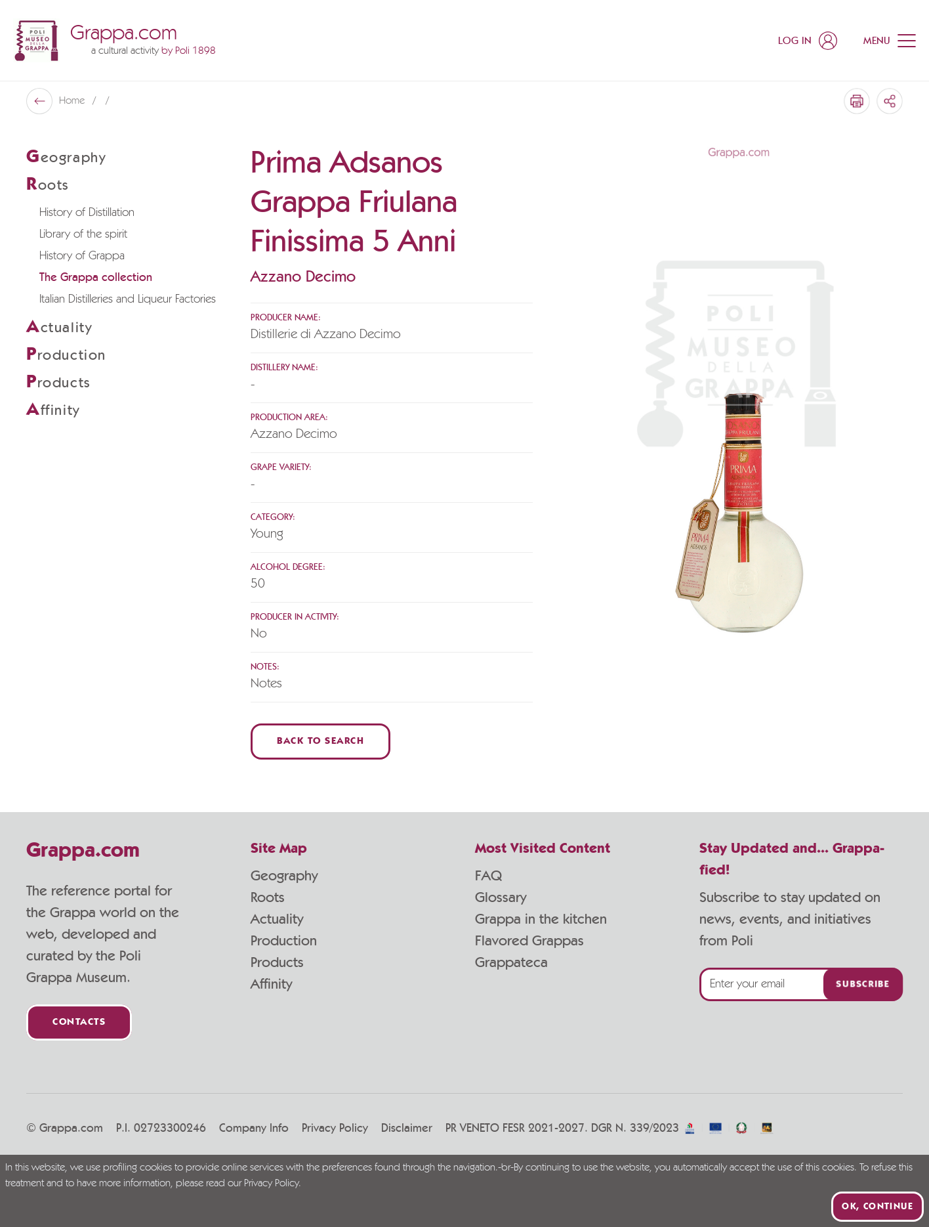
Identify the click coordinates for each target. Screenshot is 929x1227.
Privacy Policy (335, 1128)
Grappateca (511, 962)
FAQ (488, 876)
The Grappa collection (95, 278)
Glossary (500, 897)
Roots (268, 897)
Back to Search (320, 741)
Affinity (271, 984)
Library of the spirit (83, 234)
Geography (284, 876)
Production (284, 941)
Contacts (79, 1022)
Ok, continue (877, 1206)
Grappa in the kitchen (541, 919)
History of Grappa (82, 256)
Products (277, 962)
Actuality (277, 919)
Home (73, 101)
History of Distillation (86, 213)
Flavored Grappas (529, 941)
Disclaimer (406, 1128)
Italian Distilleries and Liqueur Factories (127, 299)
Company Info (254, 1128)
